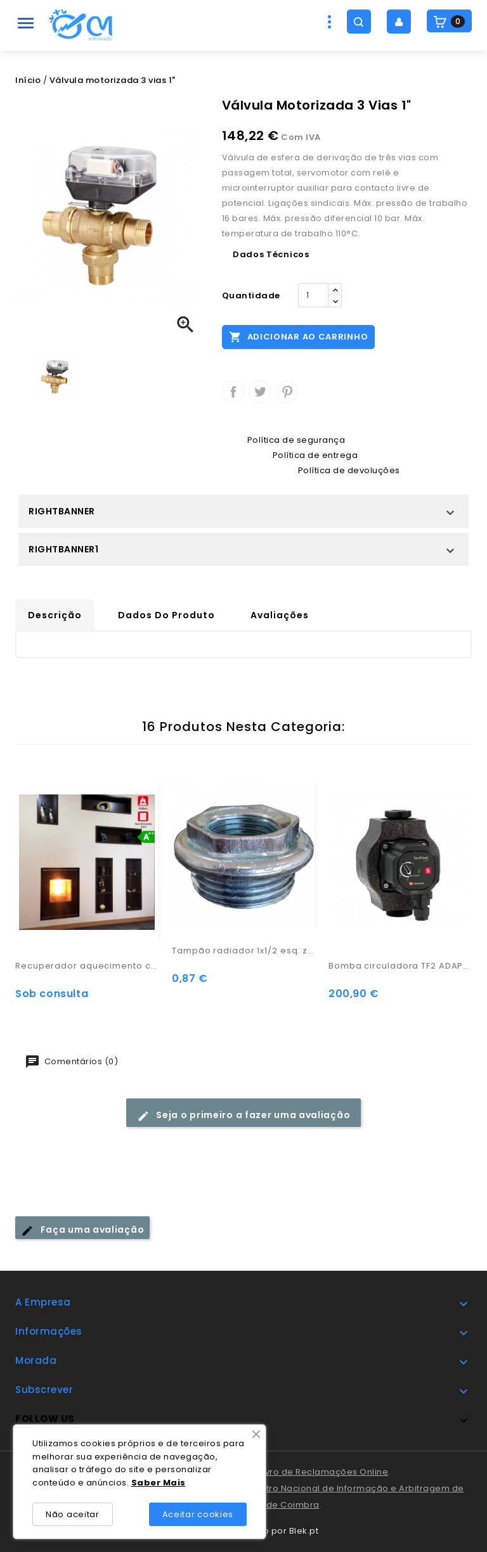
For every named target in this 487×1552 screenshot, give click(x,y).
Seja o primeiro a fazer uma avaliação (244, 1115)
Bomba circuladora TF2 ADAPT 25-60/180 (400, 966)
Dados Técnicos (271, 254)
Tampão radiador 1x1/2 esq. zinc (244, 951)
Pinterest (286, 391)
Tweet (259, 391)
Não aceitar (73, 1514)
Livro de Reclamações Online (324, 1472)
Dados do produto (166, 615)
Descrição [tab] (55, 615)
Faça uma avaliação (82, 1230)
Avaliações (279, 615)
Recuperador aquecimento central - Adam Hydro (87, 966)
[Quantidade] (313, 295)
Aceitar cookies (198, 1514)
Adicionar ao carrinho (298, 336)
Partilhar (233, 391)
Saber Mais (158, 1483)
